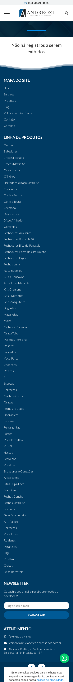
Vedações (10, 364)
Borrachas (10, 389)
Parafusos (10, 546)
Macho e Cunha (14, 396)
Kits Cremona (12, 289)
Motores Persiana (15, 327)
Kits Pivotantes (13, 295)
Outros (8, 145)
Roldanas (10, 540)
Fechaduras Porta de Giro (20, 239)
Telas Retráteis (13, 571)
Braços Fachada (14, 157)
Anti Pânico (11, 521)
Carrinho (9, 125)
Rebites (9, 371)
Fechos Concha (13, 496)
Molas (7, 320)
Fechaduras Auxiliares (17, 233)
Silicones (9, 509)
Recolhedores (13, 270)
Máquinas (10, 490)
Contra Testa (12, 201)
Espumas (9, 421)
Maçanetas (11, 314)
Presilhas (9, 465)
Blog (6, 107)
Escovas (9, 383)
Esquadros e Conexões (19, 471)
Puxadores (11, 534)
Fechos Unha (12, 264)
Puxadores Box (13, 440)
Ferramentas (12, 427)
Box (6, 377)
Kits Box (9, 559)
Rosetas (9, 346)
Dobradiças (11, 415)
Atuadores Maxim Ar (17, 283)
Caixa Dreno (12, 170)
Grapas (8, 565)
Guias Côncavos (14, 277)
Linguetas (10, 308)
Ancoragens (11, 477)
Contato (9, 119)
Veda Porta (11, 358)
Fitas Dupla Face (14, 484)
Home (7, 88)
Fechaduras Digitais (16, 258)
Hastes (8, 452)
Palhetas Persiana (15, 339)
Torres (8, 433)
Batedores (11, 151)
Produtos (10, 100)
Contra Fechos (13, 195)
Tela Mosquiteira (14, 302)
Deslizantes (11, 214)
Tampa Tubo (11, 333)
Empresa (9, 94)
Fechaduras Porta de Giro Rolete (25, 251)
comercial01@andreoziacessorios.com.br (32, 643)
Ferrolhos (10, 458)
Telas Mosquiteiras (16, 515)
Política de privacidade (18, 113)
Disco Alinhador (14, 220)
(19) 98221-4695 (36, 2)
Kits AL (8, 446)
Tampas (8, 402)
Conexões (10, 189)
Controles (10, 226)
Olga (7, 553)
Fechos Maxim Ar (14, 502)
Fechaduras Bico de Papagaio (22, 245)
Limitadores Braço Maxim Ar (21, 182)
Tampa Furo (11, 352)
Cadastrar (36, 615)
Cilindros (9, 176)
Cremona (10, 208)
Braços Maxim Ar (14, 164)
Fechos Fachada (14, 408)
